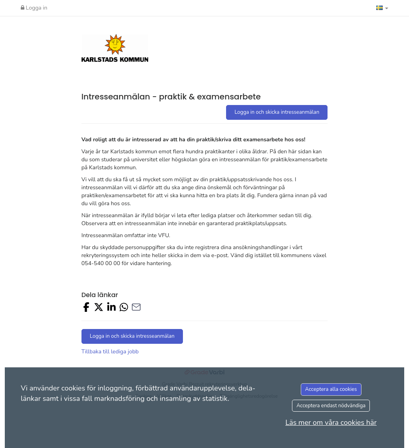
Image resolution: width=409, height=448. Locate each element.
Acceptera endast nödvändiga (330, 405)
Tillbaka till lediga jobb (110, 351)
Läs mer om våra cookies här (331, 422)
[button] (382, 8)
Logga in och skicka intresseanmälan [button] (276, 112)
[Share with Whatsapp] (124, 308)
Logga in (34, 8)
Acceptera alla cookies (331, 389)
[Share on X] (98, 308)
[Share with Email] (136, 308)
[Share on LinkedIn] (111, 308)
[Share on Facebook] (86, 308)
